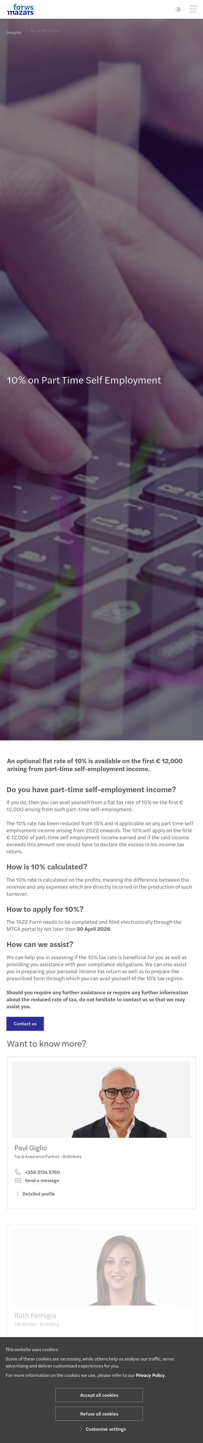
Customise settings (102, 1428)
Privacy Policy (150, 1375)
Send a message (36, 1187)
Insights (14, 32)
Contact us (22, 1023)
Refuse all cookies (99, 1413)
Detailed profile (34, 1200)
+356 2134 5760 (37, 1178)
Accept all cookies (99, 1395)
